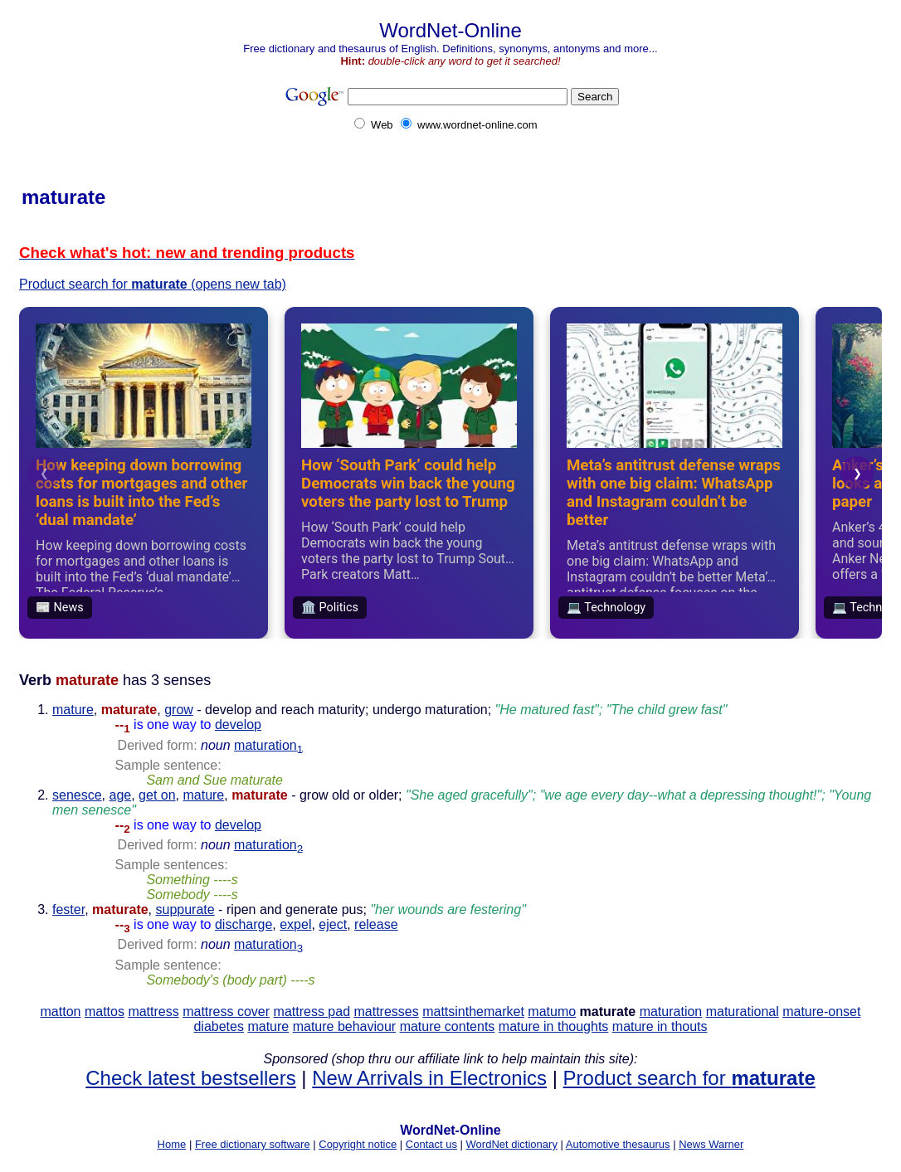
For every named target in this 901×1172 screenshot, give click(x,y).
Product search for (689, 1078)
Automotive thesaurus (618, 1144)
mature (73, 710)
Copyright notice (358, 1144)
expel (295, 924)
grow (178, 710)
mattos (104, 1011)
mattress (153, 1011)
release (375, 924)
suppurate (185, 909)
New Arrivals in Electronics (429, 1078)
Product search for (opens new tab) (152, 284)
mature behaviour (345, 1026)
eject (333, 924)
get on (157, 795)
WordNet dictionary (512, 1144)
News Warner (711, 1144)
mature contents (447, 1026)
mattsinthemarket (473, 1011)
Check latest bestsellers (190, 1078)
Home (172, 1144)
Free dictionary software (252, 1144)
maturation (268, 745)
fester (68, 909)
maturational (742, 1011)
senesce (77, 795)
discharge (243, 924)
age (120, 795)
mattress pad (312, 1011)
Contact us (431, 1144)
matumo (552, 1011)
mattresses (385, 1011)
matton (61, 1011)
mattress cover (226, 1011)
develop (238, 724)
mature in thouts (660, 1026)
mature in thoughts (554, 1026)
